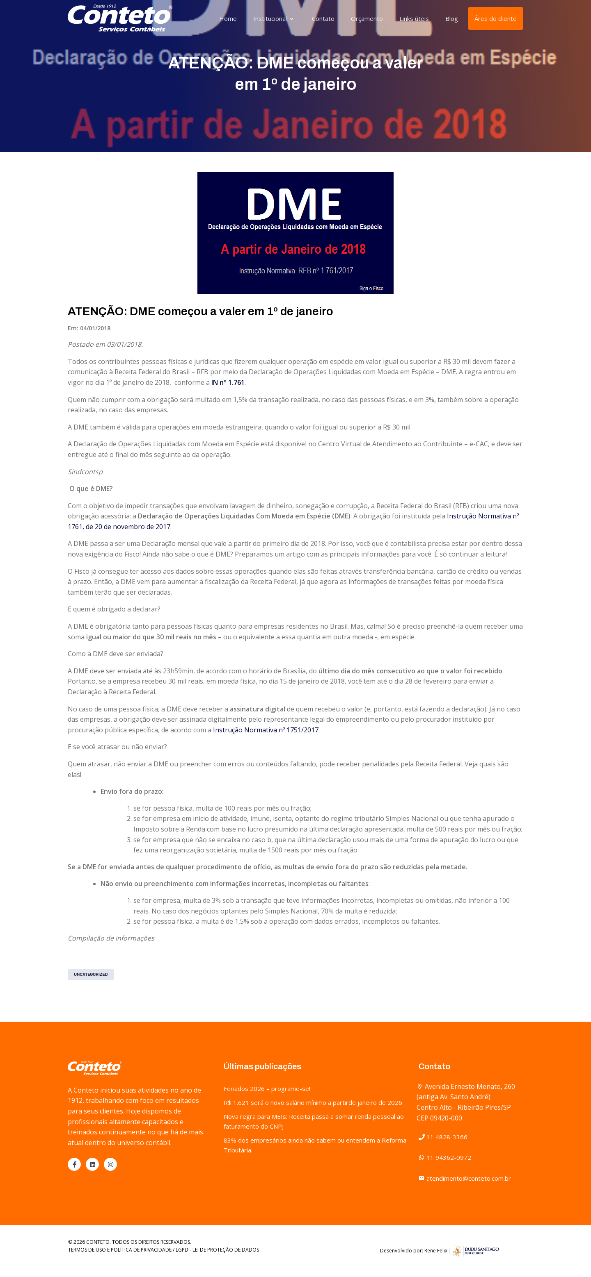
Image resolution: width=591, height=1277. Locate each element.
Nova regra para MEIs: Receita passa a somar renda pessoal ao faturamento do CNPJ (314, 1121)
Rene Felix (435, 1250)
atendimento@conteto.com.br (465, 1178)
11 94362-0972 (445, 1157)
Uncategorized (91, 974)
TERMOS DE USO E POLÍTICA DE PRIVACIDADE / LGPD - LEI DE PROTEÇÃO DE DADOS (163, 1249)
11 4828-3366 (443, 1137)
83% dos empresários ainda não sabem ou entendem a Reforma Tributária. (315, 1145)
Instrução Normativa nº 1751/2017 (265, 729)
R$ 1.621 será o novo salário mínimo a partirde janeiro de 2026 (313, 1102)
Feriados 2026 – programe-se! (267, 1088)
